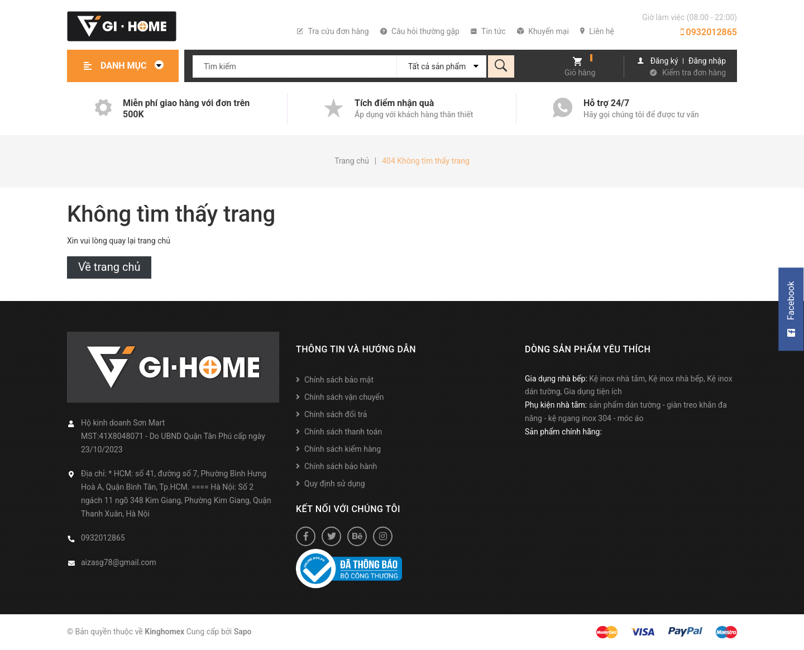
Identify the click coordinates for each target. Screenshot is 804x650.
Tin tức (488, 31)
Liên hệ (597, 31)
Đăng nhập (707, 60)
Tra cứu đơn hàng (332, 31)
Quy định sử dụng (334, 483)
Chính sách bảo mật (339, 379)
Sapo (243, 631)
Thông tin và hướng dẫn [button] (356, 349)
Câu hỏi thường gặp (420, 31)
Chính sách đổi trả (335, 414)
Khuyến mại (543, 31)
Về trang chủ (109, 267)
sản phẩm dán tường (625, 404)
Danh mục (135, 65)
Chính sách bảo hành (340, 466)
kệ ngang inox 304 (579, 418)
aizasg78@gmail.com (118, 562)
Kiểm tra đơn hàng (694, 72)
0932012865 (709, 32)
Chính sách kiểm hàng (342, 449)
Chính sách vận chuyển (344, 397)
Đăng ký (664, 60)
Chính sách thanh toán (343, 431)
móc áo (631, 418)
